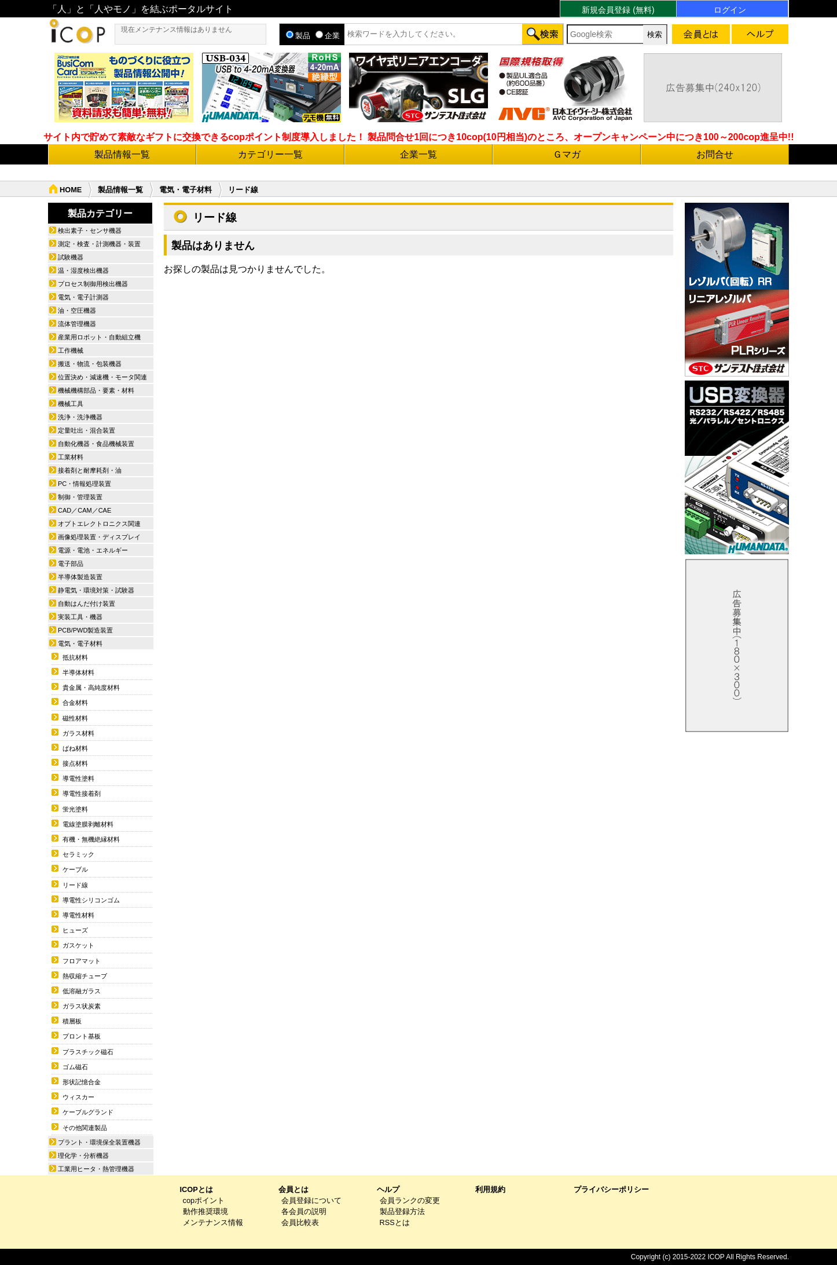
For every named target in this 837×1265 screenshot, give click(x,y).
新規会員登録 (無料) (618, 9)
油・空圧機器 (77, 310)
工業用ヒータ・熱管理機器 (96, 1168)
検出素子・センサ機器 (90, 230)
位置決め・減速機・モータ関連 (102, 377)
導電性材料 (78, 915)
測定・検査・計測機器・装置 (99, 243)
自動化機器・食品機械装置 (96, 443)
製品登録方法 (402, 1211)
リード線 (75, 885)
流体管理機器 (77, 323)
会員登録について (311, 1200)
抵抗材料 (75, 657)
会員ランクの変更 (410, 1200)
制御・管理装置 (80, 496)
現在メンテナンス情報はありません (176, 29)
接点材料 (75, 763)
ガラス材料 (78, 733)
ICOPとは (196, 1189)
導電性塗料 (78, 778)
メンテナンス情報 (213, 1222)
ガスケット (78, 945)
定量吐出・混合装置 (86, 430)
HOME (71, 189)
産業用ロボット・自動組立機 (99, 337)
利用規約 (490, 1189)
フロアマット (82, 960)
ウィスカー (78, 1097)
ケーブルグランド (88, 1112)
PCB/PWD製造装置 (85, 630)
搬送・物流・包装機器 (90, 363)
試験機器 (70, 257)
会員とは (293, 1189)
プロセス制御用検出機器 (93, 283)
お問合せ (714, 154)
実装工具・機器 (80, 616)
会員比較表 (300, 1222)
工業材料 (70, 457)
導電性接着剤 (82, 793)
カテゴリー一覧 (270, 154)
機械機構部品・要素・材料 (96, 390)
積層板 (72, 1021)
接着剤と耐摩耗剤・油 (90, 470)
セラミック (78, 854)
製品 (298, 35)
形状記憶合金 (82, 1081)
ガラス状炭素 (82, 1006)
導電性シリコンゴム (91, 900)
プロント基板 (82, 1036)
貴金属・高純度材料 (91, 687)
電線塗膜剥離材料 (88, 824)
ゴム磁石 (75, 1066)
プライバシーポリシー (611, 1189)
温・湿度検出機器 (83, 270)
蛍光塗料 (75, 809)
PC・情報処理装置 (84, 483)
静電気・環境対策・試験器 (96, 590)
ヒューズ (75, 930)
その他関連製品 (85, 1127)
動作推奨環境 (205, 1211)
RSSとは (395, 1222)
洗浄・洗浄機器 (80, 417)
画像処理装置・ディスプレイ (99, 536)
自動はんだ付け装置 (86, 603)
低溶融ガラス (82, 991)
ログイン (730, 9)
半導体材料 (78, 672)
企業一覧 (418, 154)
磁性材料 (75, 718)
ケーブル (75, 869)
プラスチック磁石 (88, 1051)
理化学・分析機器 (83, 1155)
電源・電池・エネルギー (93, 550)
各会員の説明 (303, 1211)
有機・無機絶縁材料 (91, 839)
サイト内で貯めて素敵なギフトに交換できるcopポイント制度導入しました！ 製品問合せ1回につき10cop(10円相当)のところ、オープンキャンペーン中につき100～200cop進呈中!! (418, 137)
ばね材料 (75, 748)
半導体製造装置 (80, 576)
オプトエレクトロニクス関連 (99, 523)
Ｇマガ (567, 154)
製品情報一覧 (122, 154)
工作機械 (70, 350)
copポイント (204, 1200)
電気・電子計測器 (83, 297)
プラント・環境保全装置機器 (99, 1142)
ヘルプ (388, 1189)
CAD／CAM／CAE (84, 510)
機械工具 (70, 403)
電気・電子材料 (185, 189)
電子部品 (70, 563)
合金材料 (75, 702)
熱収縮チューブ (85, 975)
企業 (327, 35)
